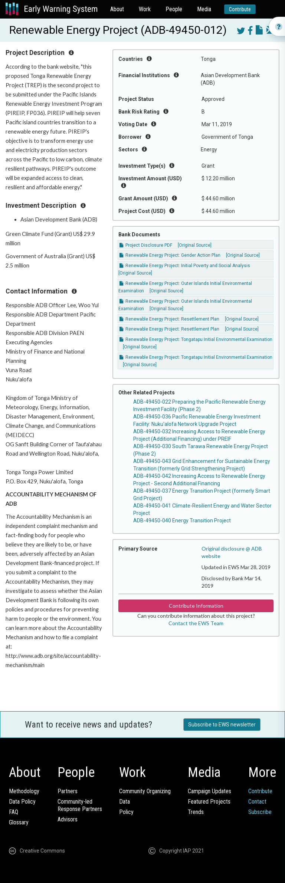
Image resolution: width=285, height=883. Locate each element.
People (174, 9)
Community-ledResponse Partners (80, 805)
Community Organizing (145, 791)
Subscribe (260, 811)
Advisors (68, 819)
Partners (68, 791)
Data (124, 801)
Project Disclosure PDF (145, 245)
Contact (257, 801)
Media (204, 9)
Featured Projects (209, 801)
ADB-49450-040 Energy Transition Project (182, 520)
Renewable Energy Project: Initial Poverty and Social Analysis (184, 265)
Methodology (24, 791)
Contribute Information (196, 606)
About (117, 9)
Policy (126, 811)
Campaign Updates (209, 791)
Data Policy (22, 801)
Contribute (240, 9)
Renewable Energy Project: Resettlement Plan (169, 319)
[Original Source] (195, 245)
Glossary (19, 822)
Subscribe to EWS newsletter (222, 725)
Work (145, 9)
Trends (196, 811)
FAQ (13, 811)
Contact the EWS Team (195, 623)
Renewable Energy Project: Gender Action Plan (169, 255)
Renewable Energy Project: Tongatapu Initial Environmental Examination (195, 339)
